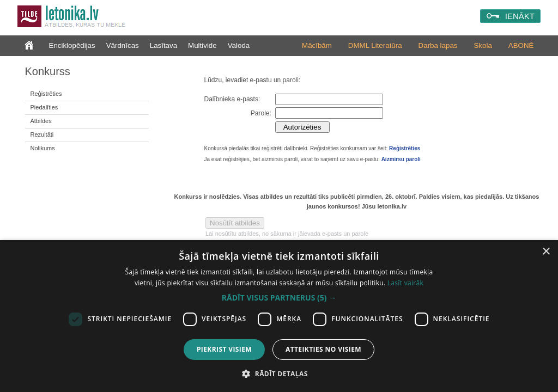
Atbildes (41, 121)
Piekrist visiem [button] (224, 349)
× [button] (546, 252)
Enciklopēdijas (72, 45)
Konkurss (47, 71)
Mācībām (317, 45)
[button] (279, 298)
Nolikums (43, 148)
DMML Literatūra (375, 45)
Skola (483, 45)
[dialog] (279, 316)
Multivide (202, 45)
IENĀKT (520, 16)
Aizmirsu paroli (401, 159)
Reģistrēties (46, 93)
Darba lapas (438, 45)
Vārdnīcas (122, 45)
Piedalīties (44, 107)
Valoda (239, 45)
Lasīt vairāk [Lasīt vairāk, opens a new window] (405, 282)
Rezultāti (42, 134)
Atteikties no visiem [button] (323, 349)
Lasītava (163, 45)
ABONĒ (521, 45)
